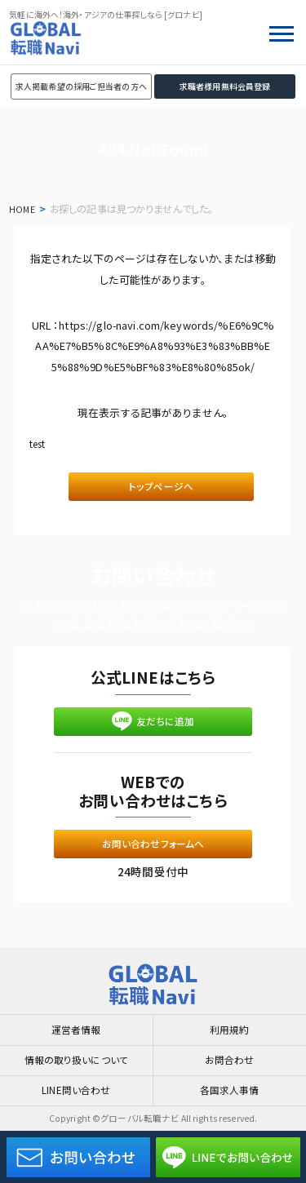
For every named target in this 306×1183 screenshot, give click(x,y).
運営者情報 (76, 1024)
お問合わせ (229, 1056)
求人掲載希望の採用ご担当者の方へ (81, 86)
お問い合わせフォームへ (153, 856)
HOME (23, 209)
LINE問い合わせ (76, 1089)
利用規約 (229, 1024)
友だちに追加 (153, 728)
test (40, 443)
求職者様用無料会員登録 (225, 86)
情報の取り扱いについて (77, 1056)
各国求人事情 (229, 1089)
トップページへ (161, 489)
